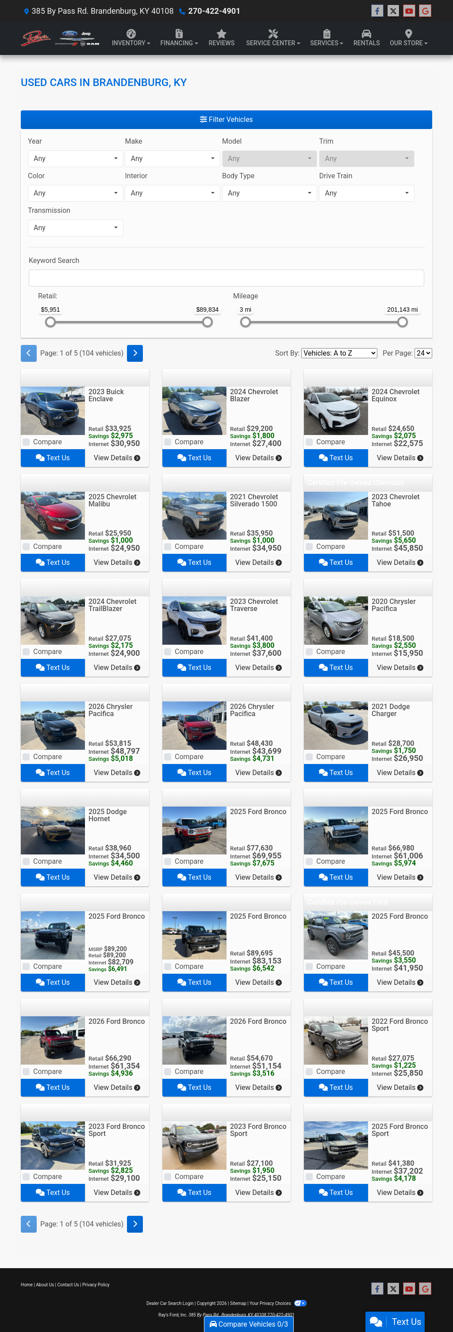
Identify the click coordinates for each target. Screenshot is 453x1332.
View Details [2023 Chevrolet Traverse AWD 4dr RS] (258, 667)
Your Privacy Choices (278, 1303)
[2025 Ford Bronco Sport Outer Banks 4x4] (336, 1145)
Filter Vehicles (226, 119)
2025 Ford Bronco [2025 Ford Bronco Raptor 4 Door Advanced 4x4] (116, 916)
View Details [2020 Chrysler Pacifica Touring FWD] (400, 667)
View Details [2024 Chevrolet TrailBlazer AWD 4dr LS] (117, 667)
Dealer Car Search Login (170, 1303)
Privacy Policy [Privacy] (96, 1284)
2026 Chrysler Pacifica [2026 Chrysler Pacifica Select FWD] (252, 710)
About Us (45, 1284)
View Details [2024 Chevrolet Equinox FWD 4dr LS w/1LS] (400, 458)
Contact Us (68, 1284)
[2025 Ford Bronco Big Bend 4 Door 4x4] (336, 935)
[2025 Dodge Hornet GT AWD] (53, 830)
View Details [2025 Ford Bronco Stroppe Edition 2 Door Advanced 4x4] (258, 877)
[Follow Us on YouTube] (409, 11)
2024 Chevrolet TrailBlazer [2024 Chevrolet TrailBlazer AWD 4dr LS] (112, 605)
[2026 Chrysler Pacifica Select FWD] (194, 725)
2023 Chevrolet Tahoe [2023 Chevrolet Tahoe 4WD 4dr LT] (396, 500)
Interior (136, 176)
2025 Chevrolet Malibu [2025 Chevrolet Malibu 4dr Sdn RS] (112, 500)
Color (36, 176)
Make (133, 141)
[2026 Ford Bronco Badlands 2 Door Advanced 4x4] (53, 1040)
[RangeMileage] (227, 292)
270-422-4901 (214, 11)
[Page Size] (423, 353)
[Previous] (29, 353)
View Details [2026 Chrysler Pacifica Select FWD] (258, 772)
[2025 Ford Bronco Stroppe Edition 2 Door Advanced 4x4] (194, 830)
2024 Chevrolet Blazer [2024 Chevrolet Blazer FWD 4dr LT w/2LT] (254, 395)
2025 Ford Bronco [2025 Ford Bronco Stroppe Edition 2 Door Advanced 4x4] (258, 811)
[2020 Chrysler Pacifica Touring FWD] (336, 620)
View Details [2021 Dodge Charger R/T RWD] (400, 772)
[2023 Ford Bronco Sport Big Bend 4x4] (194, 1145)
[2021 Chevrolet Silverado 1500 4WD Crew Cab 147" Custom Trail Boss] (194, 515)
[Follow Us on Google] (425, 11)
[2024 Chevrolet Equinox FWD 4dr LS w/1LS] (336, 410)
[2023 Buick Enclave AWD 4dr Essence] (53, 410)
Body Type (238, 176)
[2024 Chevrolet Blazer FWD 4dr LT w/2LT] (194, 410)
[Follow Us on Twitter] (393, 11)
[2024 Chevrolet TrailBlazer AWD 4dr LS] (53, 620)
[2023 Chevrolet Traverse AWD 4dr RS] (194, 620)
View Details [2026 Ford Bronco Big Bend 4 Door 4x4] (258, 1087)
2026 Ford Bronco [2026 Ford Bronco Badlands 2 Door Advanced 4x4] (116, 1021)
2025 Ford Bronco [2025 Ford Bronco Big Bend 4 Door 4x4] (400, 916)
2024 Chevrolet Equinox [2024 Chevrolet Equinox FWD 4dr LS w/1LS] (396, 395)
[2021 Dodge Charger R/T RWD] (336, 725)
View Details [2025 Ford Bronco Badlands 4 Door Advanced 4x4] (400, 877)
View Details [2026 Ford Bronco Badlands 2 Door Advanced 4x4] (117, 1087)
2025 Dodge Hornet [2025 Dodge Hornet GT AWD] (107, 815)
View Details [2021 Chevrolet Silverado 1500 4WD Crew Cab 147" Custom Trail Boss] (258, 562)
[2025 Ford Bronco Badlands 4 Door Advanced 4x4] (336, 830)
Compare (47, 442)
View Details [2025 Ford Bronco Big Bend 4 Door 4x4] (400, 982)
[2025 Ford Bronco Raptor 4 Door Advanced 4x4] (53, 935)
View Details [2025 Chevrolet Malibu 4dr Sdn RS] (117, 562)
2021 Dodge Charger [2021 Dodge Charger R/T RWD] (391, 710)
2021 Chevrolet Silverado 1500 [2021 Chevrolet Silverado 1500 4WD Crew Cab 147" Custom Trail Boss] (254, 500)
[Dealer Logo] (60, 39)
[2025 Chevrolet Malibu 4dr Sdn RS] (53, 515)
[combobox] (75, 158)
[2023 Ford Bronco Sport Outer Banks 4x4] (53, 1145)
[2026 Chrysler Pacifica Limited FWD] (53, 725)
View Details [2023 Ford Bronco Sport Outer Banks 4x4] (117, 1192)
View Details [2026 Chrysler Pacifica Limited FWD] (117, 772)
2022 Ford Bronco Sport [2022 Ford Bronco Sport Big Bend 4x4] (400, 1025)
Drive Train (335, 176)
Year (35, 141)
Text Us (53, 458)
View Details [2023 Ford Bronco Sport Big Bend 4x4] (258, 1192)
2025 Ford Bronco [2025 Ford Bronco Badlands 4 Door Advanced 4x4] (400, 811)
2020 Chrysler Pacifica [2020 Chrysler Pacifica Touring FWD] (394, 605)
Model (232, 141)
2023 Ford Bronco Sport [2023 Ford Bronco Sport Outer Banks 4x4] (116, 1130)
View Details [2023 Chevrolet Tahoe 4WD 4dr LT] (400, 562)
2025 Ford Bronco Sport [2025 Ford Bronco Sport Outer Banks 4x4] (400, 1130)
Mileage (245, 296)
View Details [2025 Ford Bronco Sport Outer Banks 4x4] (400, 1192)
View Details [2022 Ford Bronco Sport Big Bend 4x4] (400, 1087)
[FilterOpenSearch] (226, 278)
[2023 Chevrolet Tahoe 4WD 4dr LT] (336, 515)
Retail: (48, 296)
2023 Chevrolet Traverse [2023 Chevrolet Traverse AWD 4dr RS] (254, 605)
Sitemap (238, 1303)
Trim (326, 141)
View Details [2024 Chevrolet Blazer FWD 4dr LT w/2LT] (258, 458)
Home (27, 1284)
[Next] (135, 353)
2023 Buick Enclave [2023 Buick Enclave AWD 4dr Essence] (106, 395)
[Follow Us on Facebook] (377, 11)
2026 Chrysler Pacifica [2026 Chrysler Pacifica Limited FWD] (110, 710)
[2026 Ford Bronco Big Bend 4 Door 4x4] (194, 1040)
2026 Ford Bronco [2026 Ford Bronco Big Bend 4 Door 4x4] (258, 1021)
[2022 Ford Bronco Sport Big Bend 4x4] (336, 1040)
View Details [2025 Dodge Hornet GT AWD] (117, 877)
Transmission (49, 210)
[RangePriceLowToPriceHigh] (32, 292)
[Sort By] (339, 353)
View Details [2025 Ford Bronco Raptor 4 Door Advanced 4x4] (117, 982)
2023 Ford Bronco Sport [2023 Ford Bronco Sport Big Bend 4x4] (258, 1130)
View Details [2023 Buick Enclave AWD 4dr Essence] (117, 458)
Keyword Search (54, 260)
